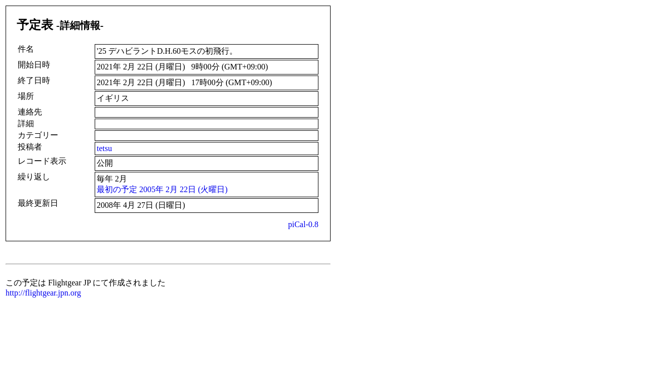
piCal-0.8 (303, 224)
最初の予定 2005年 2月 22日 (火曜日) (162, 189)
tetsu (104, 148)
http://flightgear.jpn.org (43, 292)
